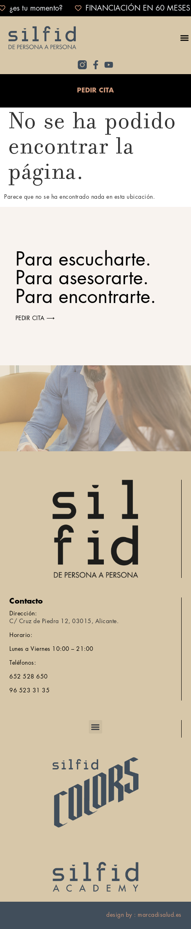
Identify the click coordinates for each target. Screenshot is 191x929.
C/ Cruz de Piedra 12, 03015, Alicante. (64, 621)
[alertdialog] (95, 8)
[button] (184, 37)
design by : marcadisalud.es (144, 915)
